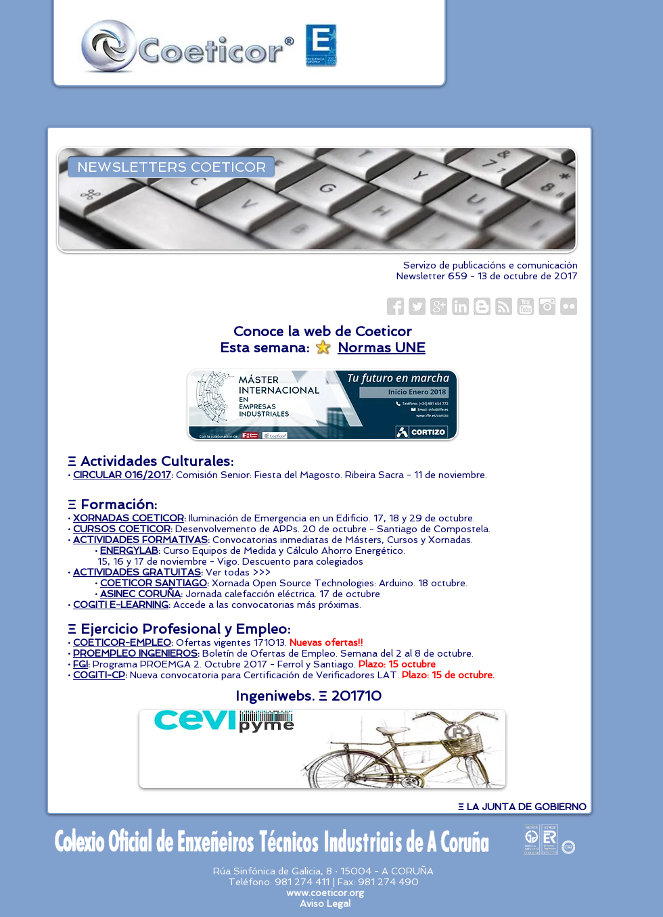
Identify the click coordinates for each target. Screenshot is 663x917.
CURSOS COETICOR (121, 528)
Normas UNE (382, 347)
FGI (80, 664)
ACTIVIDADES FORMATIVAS (140, 539)
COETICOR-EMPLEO (122, 642)
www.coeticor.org (325, 892)
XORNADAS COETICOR (128, 518)
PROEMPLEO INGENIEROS (135, 653)
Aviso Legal (325, 903)
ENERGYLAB (129, 550)
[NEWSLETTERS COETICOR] (171, 167)
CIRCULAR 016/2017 (122, 474)
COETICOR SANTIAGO (153, 583)
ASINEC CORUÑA (140, 593)
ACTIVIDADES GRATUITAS (137, 572)
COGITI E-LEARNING (120, 604)
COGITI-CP (99, 674)
